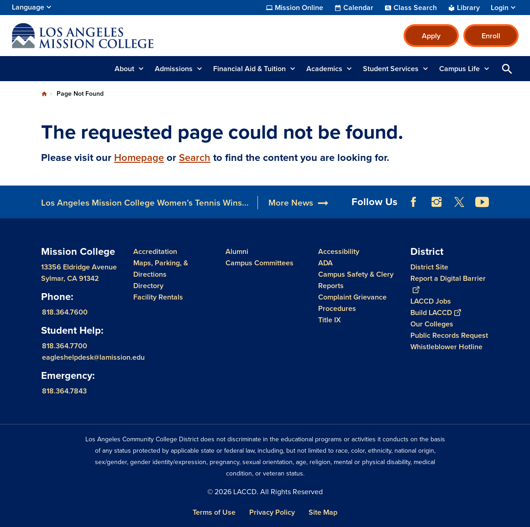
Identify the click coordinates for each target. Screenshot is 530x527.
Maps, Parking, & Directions (160, 268)
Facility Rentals (158, 297)
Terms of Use (214, 512)
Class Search (415, 8)
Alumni (237, 251)
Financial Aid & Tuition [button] (249, 68)
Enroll (491, 36)
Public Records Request (449, 335)
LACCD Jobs (430, 301)
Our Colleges (431, 324)
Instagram (436, 202)
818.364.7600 (65, 312)
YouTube (482, 202)
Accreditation (155, 251)
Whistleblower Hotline (446, 346)
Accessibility (338, 251)
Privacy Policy (272, 512)
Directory (148, 285)
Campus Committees (260, 263)
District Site (429, 267)
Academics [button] (324, 68)
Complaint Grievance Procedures (352, 303)
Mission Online (299, 8)
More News (290, 202)
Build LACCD (435, 312)
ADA (325, 263)
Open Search (507, 68)
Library (468, 8)
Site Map (323, 512)
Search (194, 157)
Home (44, 94)
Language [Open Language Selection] (28, 7)
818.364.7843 (64, 391)
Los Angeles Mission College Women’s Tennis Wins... (145, 202)
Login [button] (500, 8)
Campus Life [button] (459, 68)
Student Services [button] (391, 68)
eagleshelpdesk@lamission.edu (93, 357)
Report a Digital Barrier (448, 284)
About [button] (124, 68)
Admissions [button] (174, 68)
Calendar (358, 8)
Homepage (139, 157)
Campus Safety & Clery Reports (356, 280)
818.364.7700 (64, 346)
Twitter (459, 202)
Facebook (413, 202)
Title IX (329, 320)
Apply (431, 36)
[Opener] (521, 199)
